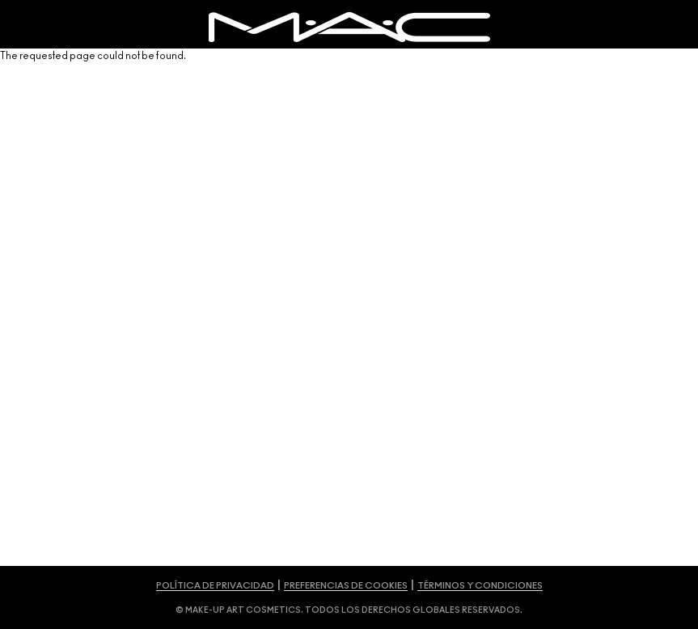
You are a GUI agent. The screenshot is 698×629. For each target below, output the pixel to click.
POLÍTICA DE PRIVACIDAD (215, 585)
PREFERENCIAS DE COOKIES (346, 585)
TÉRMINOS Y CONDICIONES (480, 585)
